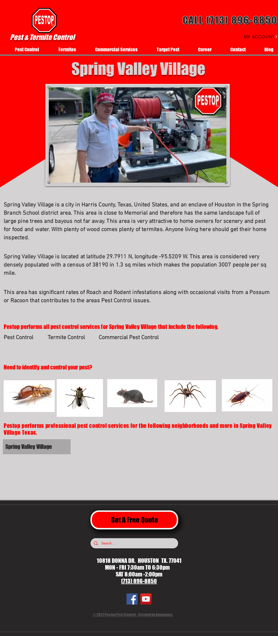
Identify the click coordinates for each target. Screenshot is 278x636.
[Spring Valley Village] (50, 446)
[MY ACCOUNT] (255, 36)
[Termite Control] (68, 337)
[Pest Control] (24, 337)
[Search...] (133, 543)
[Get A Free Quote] (134, 519)
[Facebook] (132, 599)
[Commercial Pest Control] (129, 337)
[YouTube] (145, 599)
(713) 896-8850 (139, 581)
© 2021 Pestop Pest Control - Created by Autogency (132, 614)
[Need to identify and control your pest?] (55, 367)
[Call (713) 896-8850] (229, 20)
